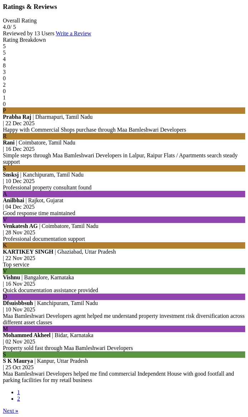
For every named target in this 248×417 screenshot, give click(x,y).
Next (10, 411)
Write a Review (73, 33)
